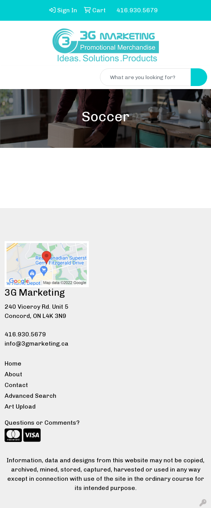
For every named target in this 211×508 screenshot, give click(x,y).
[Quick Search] (145, 77)
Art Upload (20, 406)
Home (13, 363)
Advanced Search (30, 395)
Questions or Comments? (42, 422)
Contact (16, 385)
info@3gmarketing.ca (37, 343)
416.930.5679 (25, 334)
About (13, 374)
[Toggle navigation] (12, 77)
